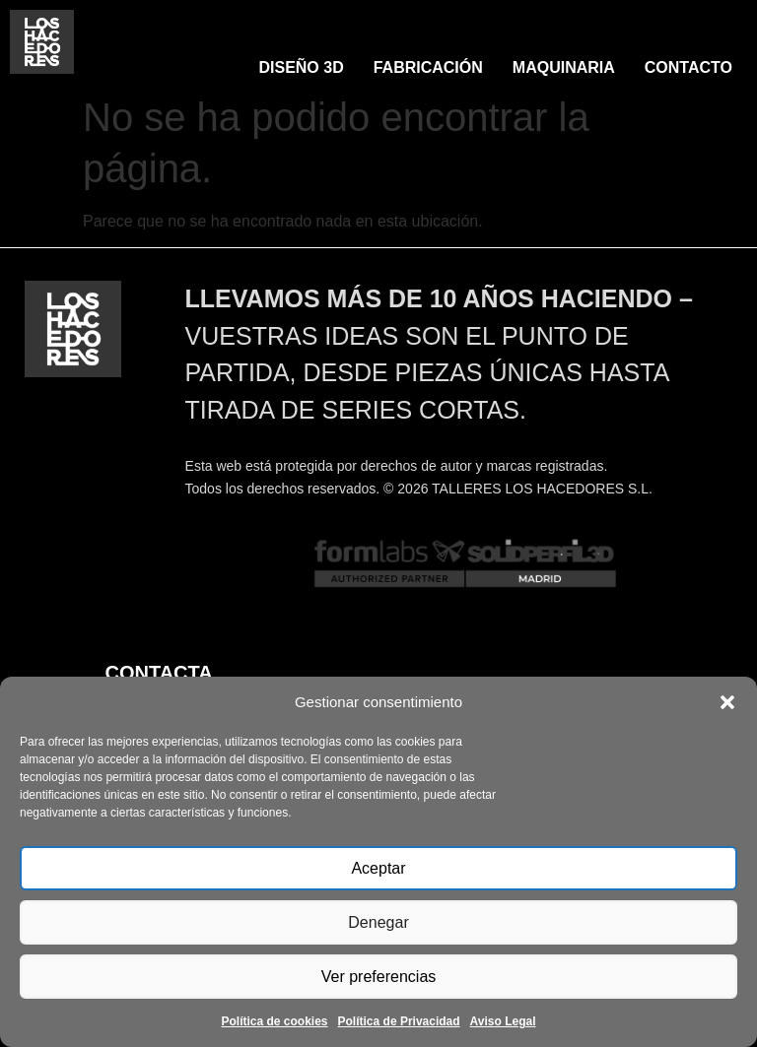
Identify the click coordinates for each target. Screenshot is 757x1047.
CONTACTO (688, 67)
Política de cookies (274, 1021)
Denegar (378, 922)
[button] (727, 702)
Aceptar (378, 868)
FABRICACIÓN (428, 67)
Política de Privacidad (399, 1021)
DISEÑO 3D (300, 67)
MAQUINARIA (564, 67)
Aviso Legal (503, 1021)
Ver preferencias (378, 976)
